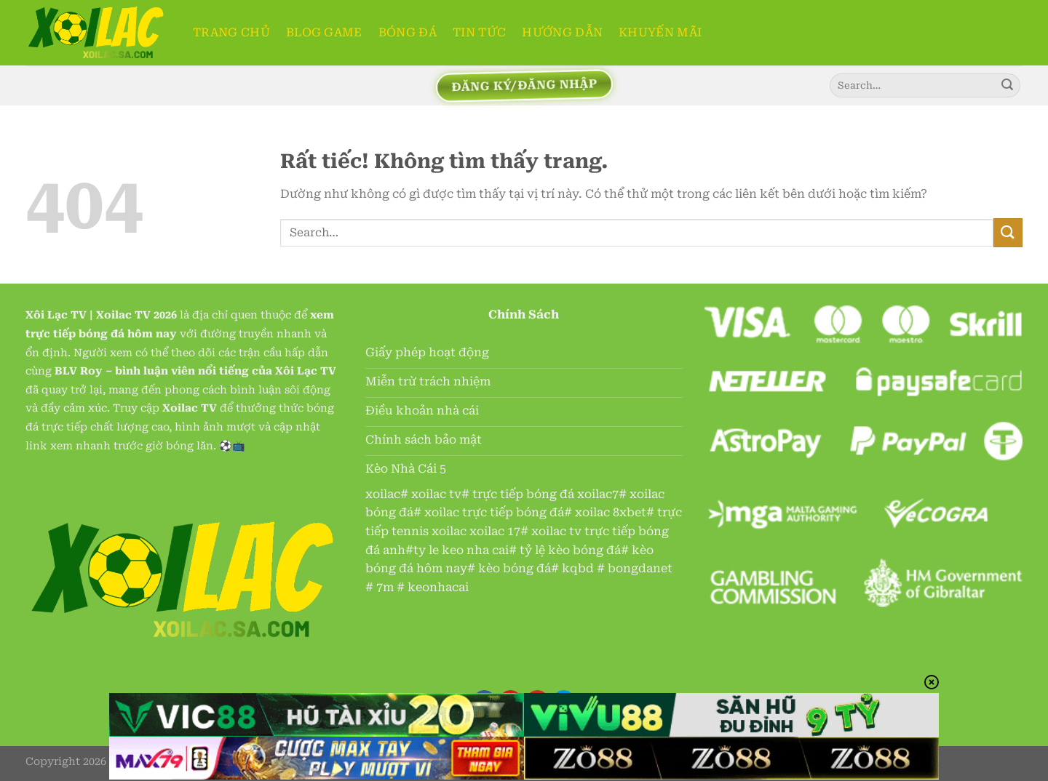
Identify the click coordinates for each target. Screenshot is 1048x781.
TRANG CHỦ (231, 32)
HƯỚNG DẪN (562, 32)
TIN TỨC (479, 32)
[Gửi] (1007, 85)
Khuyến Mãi (660, 32)
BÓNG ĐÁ (407, 32)
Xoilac (114, 315)
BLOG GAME (324, 32)
